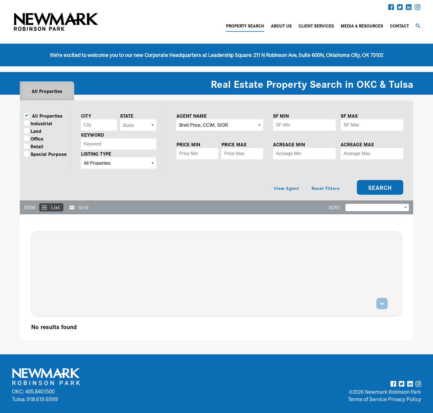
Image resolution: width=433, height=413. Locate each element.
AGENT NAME (191, 115)
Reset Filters (326, 188)
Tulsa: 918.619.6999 (35, 399)
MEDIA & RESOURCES (362, 25)
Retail (33, 146)
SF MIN (281, 115)
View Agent (286, 188)
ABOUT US (281, 25)
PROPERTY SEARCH (245, 25)
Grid (79, 207)
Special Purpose (45, 154)
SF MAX (349, 115)
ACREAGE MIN (289, 144)
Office (33, 138)
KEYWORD (92, 134)
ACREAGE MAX (357, 144)
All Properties (47, 91)
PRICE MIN (188, 144)
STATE (126, 115)
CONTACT (399, 25)
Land (32, 131)
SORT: (335, 207)
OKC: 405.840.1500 (33, 391)
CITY (86, 115)
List (51, 207)
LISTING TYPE (96, 153)
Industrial (38, 123)
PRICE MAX (234, 144)
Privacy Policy (404, 399)
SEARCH (380, 187)
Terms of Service (367, 399)
